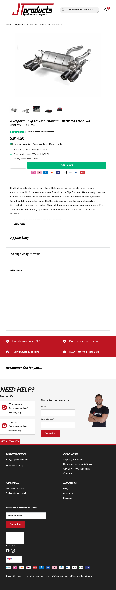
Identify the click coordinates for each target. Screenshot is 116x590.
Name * (44, 406)
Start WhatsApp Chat (17, 465)
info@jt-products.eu (17, 459)
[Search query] (63, 10)
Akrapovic (16, 125)
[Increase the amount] (24, 165)
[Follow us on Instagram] (13, 551)
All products (20, 24)
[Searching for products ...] (83, 10)
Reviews (67, 498)
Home (9, 24)
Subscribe (50, 433)
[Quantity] (18, 165)
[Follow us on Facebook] (8, 551)
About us (68, 493)
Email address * (47, 419)
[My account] (105, 9)
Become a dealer (15, 488)
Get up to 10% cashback (76, 469)
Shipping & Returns (73, 459)
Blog (65, 488)
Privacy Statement (54, 576)
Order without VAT (16, 493)
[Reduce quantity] (12, 165)
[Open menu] (7, 10)
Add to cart (67, 165)
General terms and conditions (78, 576)
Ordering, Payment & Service (78, 464)
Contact (67, 473)
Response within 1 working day (18, 408)
